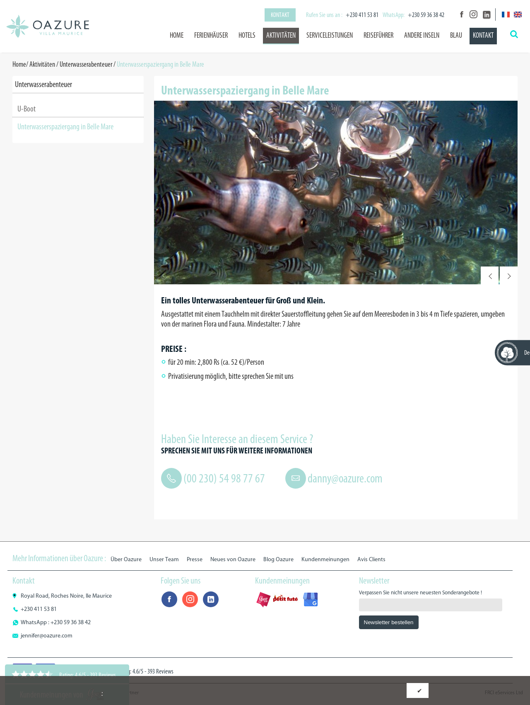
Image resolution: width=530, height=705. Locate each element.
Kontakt (280, 15)
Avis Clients (371, 559)
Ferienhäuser (211, 35)
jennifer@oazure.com (46, 635)
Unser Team (164, 559)
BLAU (456, 35)
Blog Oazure (278, 559)
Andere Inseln (421, 35)
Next (509, 275)
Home (176, 35)
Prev (490, 275)
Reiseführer (378, 35)
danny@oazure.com (345, 478)
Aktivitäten (281, 35)
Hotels (246, 35)
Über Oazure (126, 559)
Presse (194, 559)
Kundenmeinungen (325, 559)
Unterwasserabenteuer (86, 64)
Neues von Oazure (232, 559)
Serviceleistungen (329, 35)
